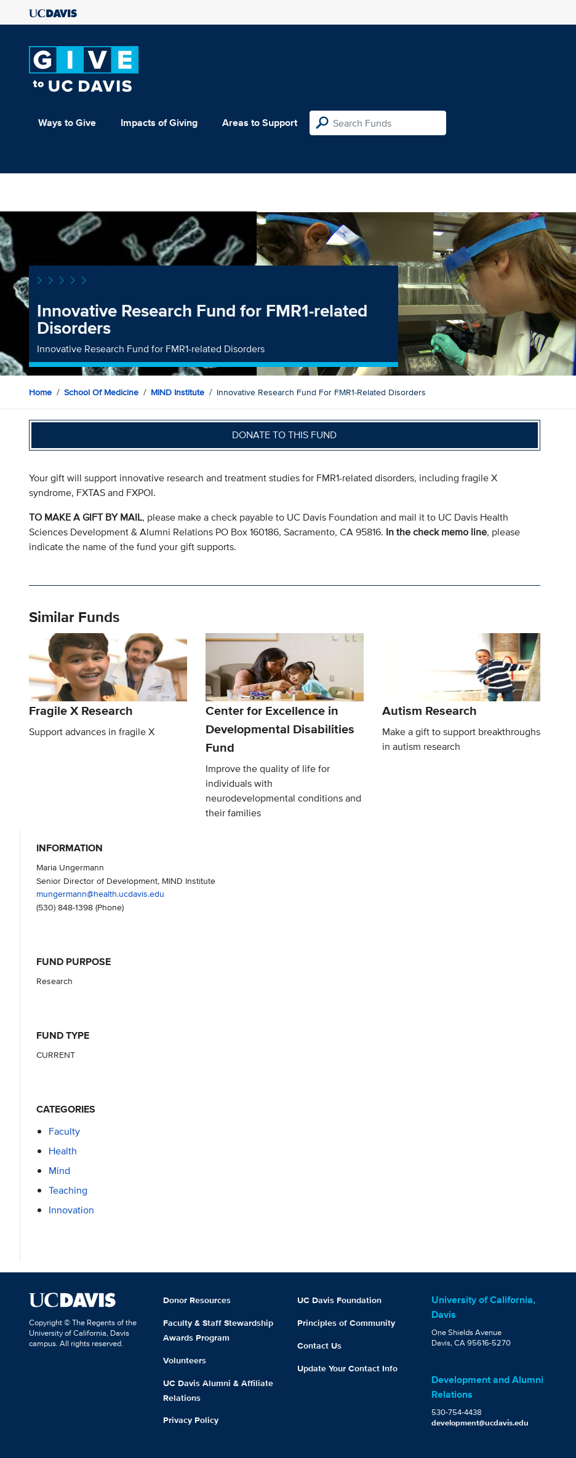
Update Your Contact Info (347, 1368)
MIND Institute (177, 392)
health (63, 1151)
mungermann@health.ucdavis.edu (100, 893)
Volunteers (184, 1360)
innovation (71, 1210)
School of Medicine (101, 392)
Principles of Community (346, 1323)
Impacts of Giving (159, 123)
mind (59, 1171)
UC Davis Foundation (339, 1300)
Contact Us (319, 1345)
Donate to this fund (284, 435)
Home (40, 392)
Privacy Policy (190, 1420)
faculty (64, 1131)
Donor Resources (197, 1300)
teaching (68, 1190)
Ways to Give (67, 123)
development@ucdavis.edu (480, 1422)
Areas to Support (259, 123)
